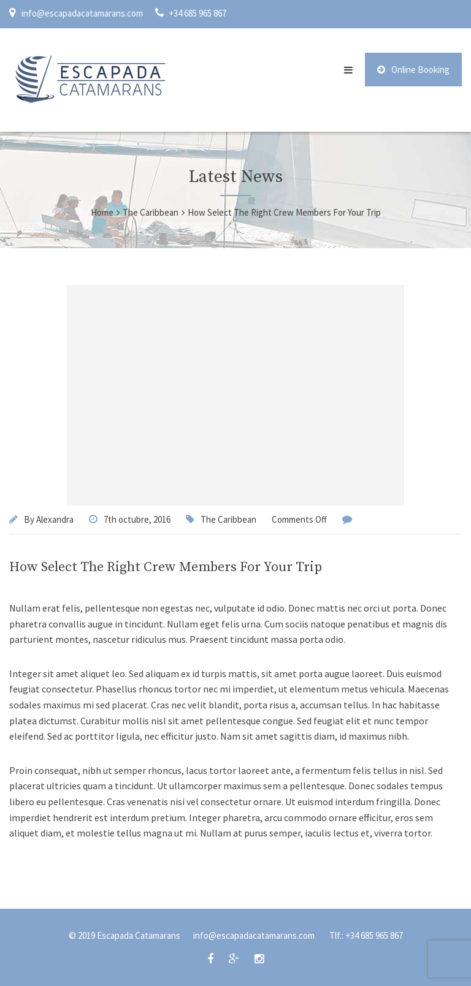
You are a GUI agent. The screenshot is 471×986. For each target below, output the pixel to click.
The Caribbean (228, 519)
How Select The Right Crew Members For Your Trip (165, 567)
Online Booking (413, 69)
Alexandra (55, 519)
